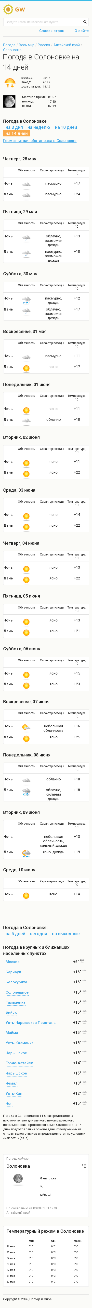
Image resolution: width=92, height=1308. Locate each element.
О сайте (82, 31)
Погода (9, 45)
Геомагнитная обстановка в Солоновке (40, 141)
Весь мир (26, 45)
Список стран (51, 31)
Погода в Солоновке (19, 1116)
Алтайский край (66, 45)
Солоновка (12, 50)
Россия (44, 45)
